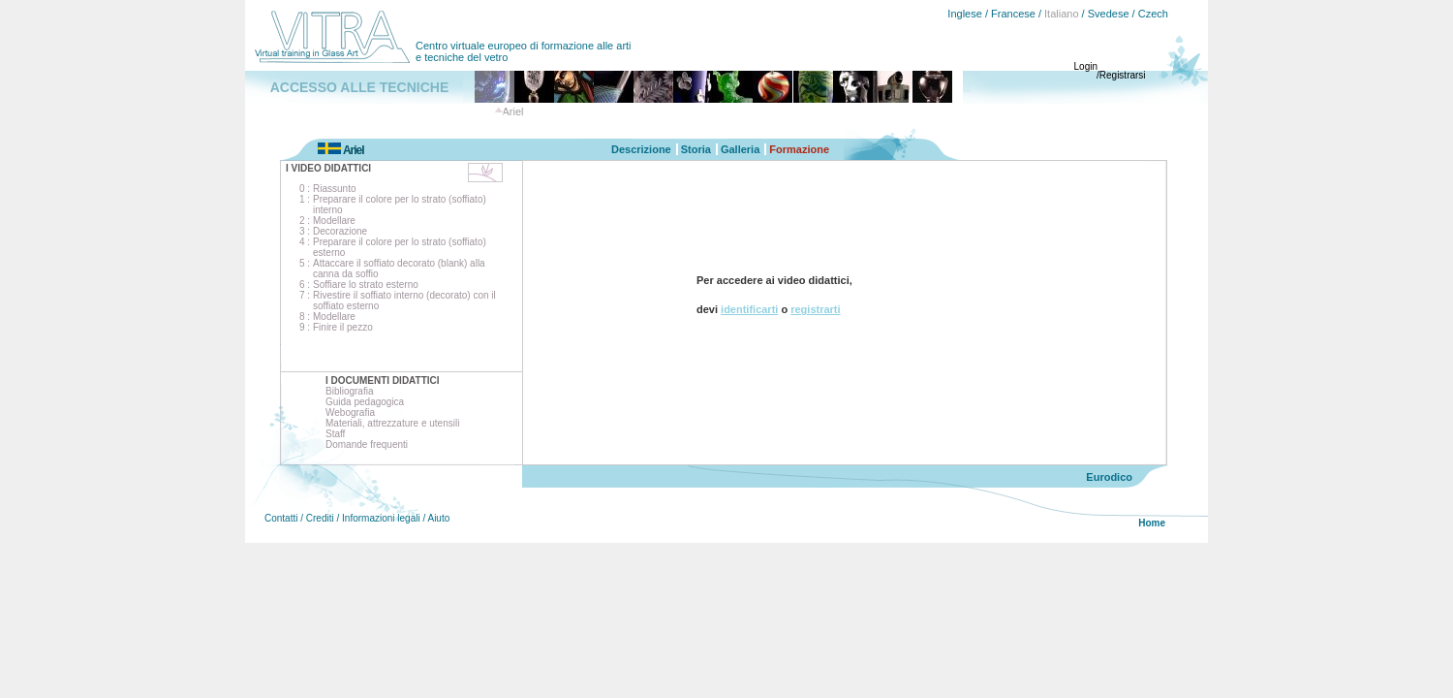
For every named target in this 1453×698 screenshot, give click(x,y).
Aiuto (438, 518)
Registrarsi (1122, 75)
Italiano (1061, 13)
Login (1085, 66)
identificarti (749, 309)
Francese (1013, 13)
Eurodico (1109, 477)
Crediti (320, 518)
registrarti (815, 309)
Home (1151, 523)
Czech (1153, 13)
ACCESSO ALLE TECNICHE (359, 87)
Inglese (964, 13)
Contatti (280, 518)
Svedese (1108, 13)
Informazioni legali (381, 518)
